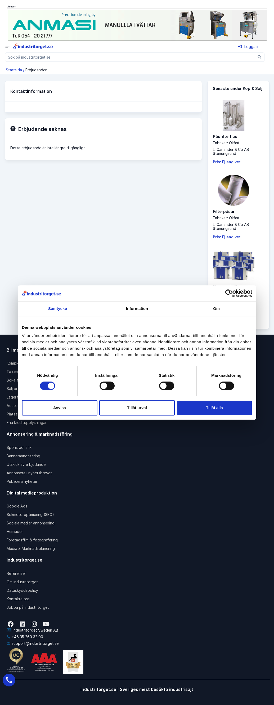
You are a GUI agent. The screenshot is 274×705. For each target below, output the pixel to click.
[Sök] (260, 57)
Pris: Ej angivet (227, 162)
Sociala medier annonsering (31, 523)
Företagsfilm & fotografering (32, 540)
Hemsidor (15, 531)
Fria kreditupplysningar (27, 422)
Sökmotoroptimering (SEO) (30, 514)
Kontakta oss (18, 599)
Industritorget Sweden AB (32, 630)
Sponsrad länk (19, 447)
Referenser (16, 573)
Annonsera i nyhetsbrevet (29, 473)
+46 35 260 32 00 (25, 636)
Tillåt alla (214, 407)
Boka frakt (16, 380)
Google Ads (17, 506)
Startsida (14, 70)
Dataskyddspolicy (22, 590)
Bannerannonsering (23, 456)
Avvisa (59, 407)
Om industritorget (22, 582)
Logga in (248, 46)
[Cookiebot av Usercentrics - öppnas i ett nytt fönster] (229, 293)
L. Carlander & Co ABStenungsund (231, 151)
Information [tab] (137, 308)
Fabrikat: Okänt (226, 143)
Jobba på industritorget (28, 607)
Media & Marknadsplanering (31, 548)
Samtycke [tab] (57, 308)
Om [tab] (216, 308)
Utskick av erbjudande (26, 464)
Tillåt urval (137, 407)
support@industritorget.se (33, 643)
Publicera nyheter (22, 481)
